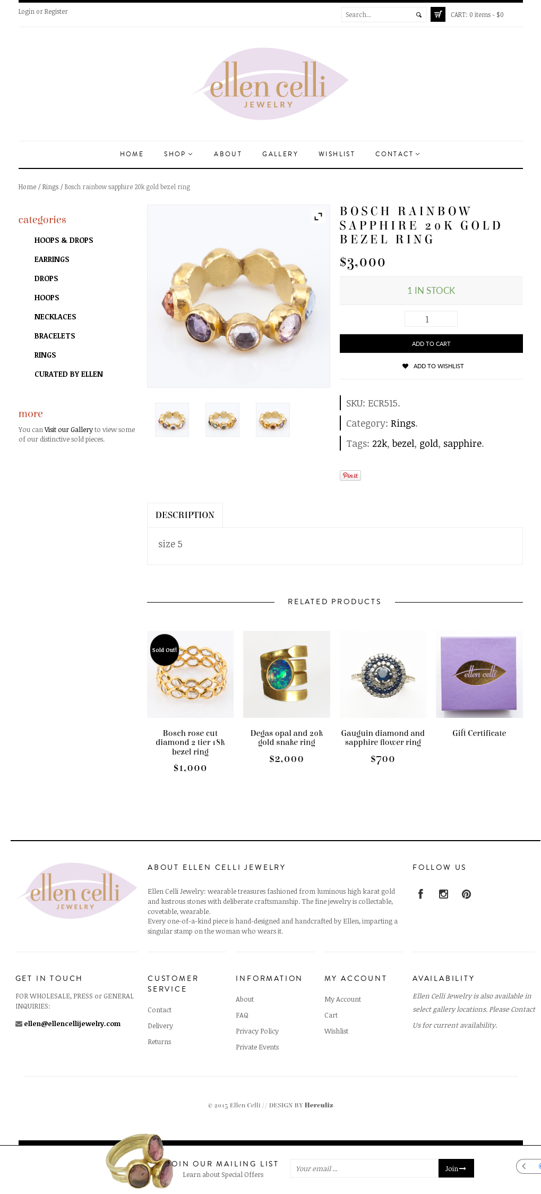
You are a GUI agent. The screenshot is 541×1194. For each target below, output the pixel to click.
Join (456, 1168)
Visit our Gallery (69, 429)
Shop (178, 154)
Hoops (47, 297)
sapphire (462, 443)
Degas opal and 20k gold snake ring (286, 738)
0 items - (477, 14)
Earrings (52, 259)
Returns (159, 1041)
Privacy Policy (257, 1031)
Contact (397, 154)
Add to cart (431, 343)
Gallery (280, 154)
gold (428, 443)
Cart (331, 1015)
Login (27, 11)
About (228, 154)
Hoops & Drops (64, 240)
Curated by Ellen (69, 374)
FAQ (242, 1015)
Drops (46, 278)
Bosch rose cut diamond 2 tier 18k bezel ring (190, 743)
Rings (50, 186)
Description (185, 515)
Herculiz (319, 1106)
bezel (403, 443)
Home (132, 154)
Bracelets (55, 336)
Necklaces (55, 316)
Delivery (160, 1025)
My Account (342, 999)
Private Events (257, 1047)
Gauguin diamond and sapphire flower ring (383, 738)
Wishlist (337, 154)
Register (56, 11)
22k (379, 443)
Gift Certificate (479, 733)
